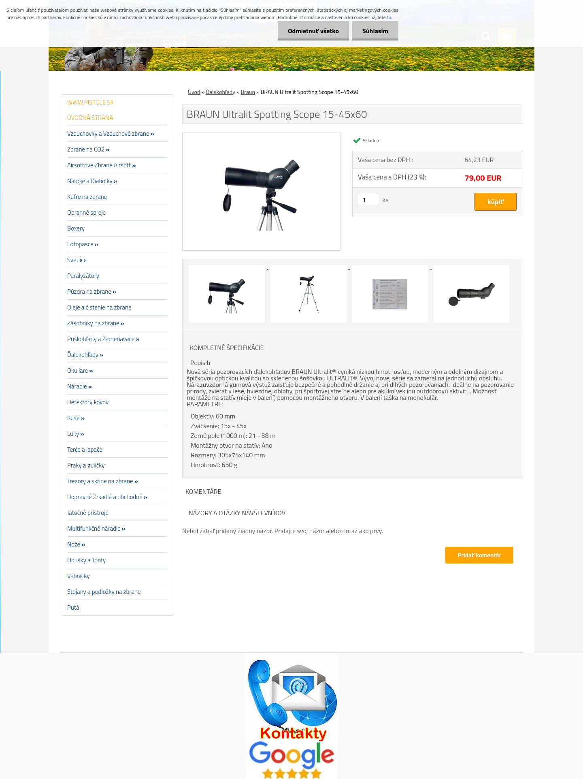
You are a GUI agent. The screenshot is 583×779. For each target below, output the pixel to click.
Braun (248, 92)
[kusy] (368, 200)
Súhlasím (375, 31)
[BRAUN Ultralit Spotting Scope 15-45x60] (261, 136)
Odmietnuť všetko (313, 31)
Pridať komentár (479, 555)
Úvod (194, 92)
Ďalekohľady (220, 92)
